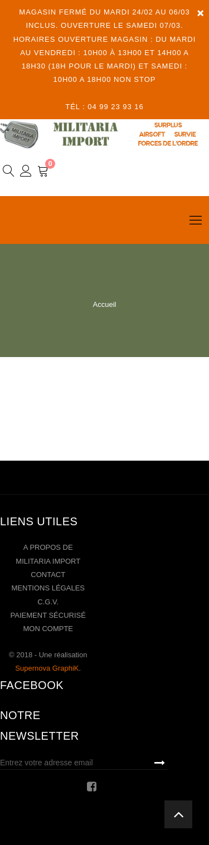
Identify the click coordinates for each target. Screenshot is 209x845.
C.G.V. (48, 602)
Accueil (104, 304)
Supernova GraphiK (47, 668)
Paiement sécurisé (48, 615)
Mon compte (48, 628)
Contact (48, 574)
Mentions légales (48, 588)
